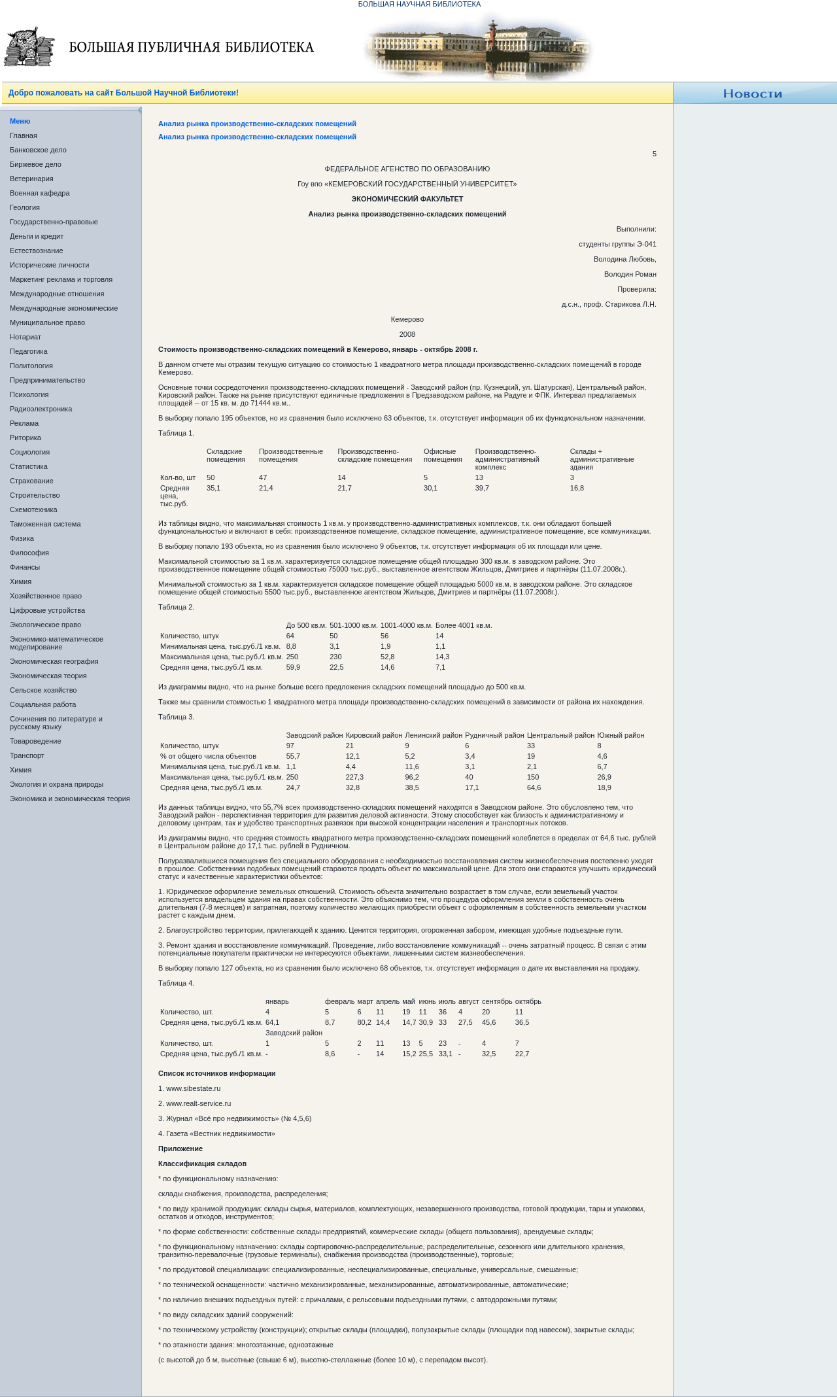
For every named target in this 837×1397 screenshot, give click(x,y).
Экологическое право (45, 625)
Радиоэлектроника (41, 409)
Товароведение (35, 741)
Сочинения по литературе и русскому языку (56, 723)
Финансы (25, 567)
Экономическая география (54, 661)
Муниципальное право (47, 322)
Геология (25, 207)
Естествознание (36, 250)
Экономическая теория (48, 676)
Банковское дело (38, 150)
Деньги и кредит (36, 236)
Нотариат (25, 337)
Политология (31, 366)
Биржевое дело (35, 164)
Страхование (32, 481)
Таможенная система (45, 524)
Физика (22, 538)
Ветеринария (32, 178)
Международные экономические (64, 308)
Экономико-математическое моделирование (56, 643)
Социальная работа (43, 704)
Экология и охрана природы (56, 784)
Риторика (25, 437)
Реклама (24, 423)
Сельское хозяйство (43, 690)
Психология (29, 394)
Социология (30, 452)
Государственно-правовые (54, 222)
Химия (20, 581)
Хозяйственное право (46, 596)
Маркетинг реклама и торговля (61, 279)
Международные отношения (57, 294)
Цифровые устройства (47, 610)
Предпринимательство (47, 380)
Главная (23, 135)
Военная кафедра (40, 193)
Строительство (35, 495)
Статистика (29, 466)
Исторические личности (49, 265)
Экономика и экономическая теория (70, 798)
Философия (29, 553)
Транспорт (27, 755)
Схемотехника (34, 509)
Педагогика (29, 351)
